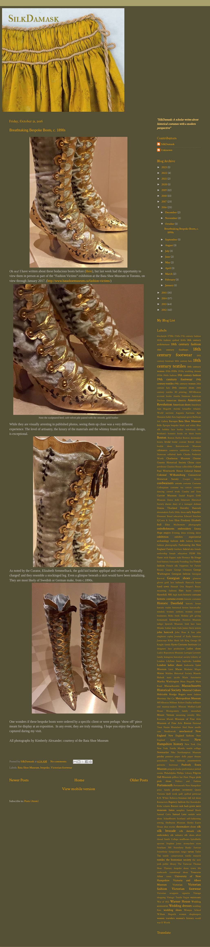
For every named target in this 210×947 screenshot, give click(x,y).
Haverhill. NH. (164, 594)
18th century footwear (179, 352)
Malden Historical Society (178, 673)
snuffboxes (184, 839)
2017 (164, 201)
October (170, 224)
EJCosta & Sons (165, 520)
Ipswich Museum (174, 623)
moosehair (196, 710)
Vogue (186, 897)
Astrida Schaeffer (182, 408)
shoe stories (169, 826)
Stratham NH (164, 847)
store (198, 843)
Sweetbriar (162, 851)
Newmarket (163, 752)
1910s (168, 371)
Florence (186, 557)
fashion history (193, 541)
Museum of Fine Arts (188, 719)
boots (198, 433)
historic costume (192, 594)
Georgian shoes (178, 578)
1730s (171, 336)
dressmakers (162, 512)
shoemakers (182, 827)
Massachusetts (171, 686)
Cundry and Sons (191, 491)
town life (196, 868)
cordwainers (165, 483)
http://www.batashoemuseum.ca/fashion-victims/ (78, 281)
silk (199, 827)
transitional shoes (178, 872)
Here (89, 271)
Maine (160, 673)
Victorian (177, 885)
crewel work (173, 491)
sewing (160, 822)
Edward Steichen (192, 516)
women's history (185, 918)
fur (191, 565)
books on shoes (185, 433)
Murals (170, 719)
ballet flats (171, 417)
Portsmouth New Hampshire (187, 785)
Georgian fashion (181, 574)
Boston (161, 437)
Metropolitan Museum (188, 698)
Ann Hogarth (164, 408)
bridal (167, 442)
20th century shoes (183, 388)
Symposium (174, 851)
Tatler (198, 851)
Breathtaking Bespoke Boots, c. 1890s (37, 130)
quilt (180, 793)
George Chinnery (183, 569)
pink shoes (164, 781)
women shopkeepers (190, 914)
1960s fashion (170, 375)
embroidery (184, 528)
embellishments (165, 528)
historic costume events (170, 599)
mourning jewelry (185, 715)
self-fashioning (194, 818)
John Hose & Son (185, 632)
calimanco (162, 450)
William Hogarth (166, 914)
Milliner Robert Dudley (180, 702)
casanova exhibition (179, 450)
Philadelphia (170, 773)
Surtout (197, 847)
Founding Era (186, 561)
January (169, 285)
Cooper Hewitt (192, 479)
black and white (188, 425)
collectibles (187, 466)
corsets (178, 483)
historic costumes (192, 599)
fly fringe (196, 557)
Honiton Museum (191, 619)
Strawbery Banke (182, 847)
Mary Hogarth (187, 681)
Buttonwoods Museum (188, 446)
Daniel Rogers (186, 495)
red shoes (196, 798)
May (168, 262)
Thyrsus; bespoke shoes (176, 868)
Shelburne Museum (175, 822)
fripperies (183, 565)
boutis (160, 441)
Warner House (180, 901)
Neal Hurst (187, 727)
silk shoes (189, 835)
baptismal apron (184, 417)
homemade (162, 619)
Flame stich (162, 557)
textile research (193, 855)
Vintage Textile (174, 897)
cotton (188, 487)
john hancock (165, 632)
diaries (168, 504)
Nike (173, 752)
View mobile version (78, 789)
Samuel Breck (194, 810)
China (191, 462)
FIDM (192, 553)
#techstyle (162, 336)
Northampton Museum (189, 752)
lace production (176, 648)
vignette (186, 893)
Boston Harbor (175, 437)
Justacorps (162, 640)
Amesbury (196, 404)
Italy (179, 628)
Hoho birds (173, 615)
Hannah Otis (177, 586)
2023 (164, 167)
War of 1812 (163, 901)
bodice (180, 429)
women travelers (166, 918)
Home (79, 780)
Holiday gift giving (191, 615)
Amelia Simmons (181, 396)
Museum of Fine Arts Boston (174, 723)
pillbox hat (177, 777)
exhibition (162, 537)
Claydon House (174, 466)
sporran (160, 843)
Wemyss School (192, 910)
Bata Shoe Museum (28, 767)
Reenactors (162, 802)
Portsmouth (165, 785)
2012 (164, 310)
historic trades (164, 607)
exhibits (179, 537)
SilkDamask (33, 18)
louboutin (188, 665)
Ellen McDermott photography (183, 524)
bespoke (45, 767)
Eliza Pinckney (182, 520)
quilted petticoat (192, 793)
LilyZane (170, 661)
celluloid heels (174, 454)
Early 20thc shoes (177, 512)
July (167, 251)
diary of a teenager (182, 504)
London (197, 661)
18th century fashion (186, 344)
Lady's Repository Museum (170, 652)
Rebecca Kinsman (178, 798)
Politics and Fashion (188, 781)
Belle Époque (163, 425)
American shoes (182, 404)
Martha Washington (168, 681)
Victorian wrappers (167, 893)
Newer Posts (19, 780)
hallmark (180, 582)
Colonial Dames (192, 471)
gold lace (169, 582)
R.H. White (163, 798)
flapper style (175, 557)
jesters (198, 628)
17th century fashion (191, 336)
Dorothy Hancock (190, 508)
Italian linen (171, 628)
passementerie (194, 760)
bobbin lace (168, 429)
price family (163, 789)
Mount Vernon (165, 715)
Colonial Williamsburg (171, 475)
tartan (191, 851)
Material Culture (191, 690)
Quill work (171, 793)
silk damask (186, 831)
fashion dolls (177, 541)
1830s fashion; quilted (168, 340)
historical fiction (180, 607)
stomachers (188, 843)
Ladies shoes (194, 648)
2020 (164, 184)
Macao (178, 669)
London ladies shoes (169, 665)
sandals (191, 814)
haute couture (193, 590)
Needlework (170, 731)
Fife (199, 553)
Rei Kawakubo (193, 802)
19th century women (185, 383)
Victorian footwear (61, 767)
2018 (164, 196)
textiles (161, 860)
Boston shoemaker (192, 437)
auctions (170, 412)
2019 (164, 190)
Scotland (181, 818)
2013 (164, 304)
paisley (160, 756)
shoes (193, 827)
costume (187, 483)
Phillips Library (184, 773)
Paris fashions (177, 760)
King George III (193, 640)
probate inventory (182, 790)
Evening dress (179, 532)
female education (178, 553)
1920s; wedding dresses (189, 371)
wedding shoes (173, 910)
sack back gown (187, 806)
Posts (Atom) (31, 801)
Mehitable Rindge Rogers (171, 694)
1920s (174, 371)
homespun (174, 620)
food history (163, 561)
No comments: (58, 761)
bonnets (171, 433)
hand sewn (163, 586)
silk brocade (166, 831)
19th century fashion (189, 375)
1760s (177, 336)
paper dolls (180, 756)
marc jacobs (173, 677)
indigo (160, 623)
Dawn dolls (173, 499)
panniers (169, 756)
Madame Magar (192, 669)
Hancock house (193, 582)
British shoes (194, 441)
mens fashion (194, 694)
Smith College (171, 839)
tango (184, 851)
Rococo (174, 806)
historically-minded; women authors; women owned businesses (179, 611)
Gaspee (168, 569)
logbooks (186, 661)
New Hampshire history (179, 741)
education (178, 516)
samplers (180, 810)
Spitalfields (195, 839)
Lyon (170, 669)
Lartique (188, 652)
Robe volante (163, 806)
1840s (183, 340)
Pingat (192, 777)
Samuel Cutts (164, 814)
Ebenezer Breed (164, 516)
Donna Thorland (167, 508)
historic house (193, 603)
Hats (181, 590)
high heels (178, 594)
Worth (167, 922)
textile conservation (173, 855)
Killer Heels (173, 640)
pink (198, 777)
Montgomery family (177, 710)
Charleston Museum (178, 458)
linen (178, 661)
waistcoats (195, 897)
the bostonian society (178, 860)
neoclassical (185, 731)
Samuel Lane (179, 814)
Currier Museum (167, 495)
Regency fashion (177, 802)
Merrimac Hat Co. (166, 698)
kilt (182, 640)
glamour (197, 578)
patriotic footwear (167, 764)
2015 (164, 293)
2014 (164, 298)
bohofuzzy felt (193, 429)
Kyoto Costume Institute (184, 644)
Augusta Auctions (185, 412)
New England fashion (181, 735)
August (169, 245)
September (171, 239)
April (168, 268)
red (189, 798)
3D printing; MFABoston (188, 392)
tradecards (162, 872)
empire (167, 533)
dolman (197, 504)
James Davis (188, 628)
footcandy (174, 561)
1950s (159, 375)
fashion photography (167, 545)
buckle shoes (164, 446)
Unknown (166, 150)
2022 (164, 173)
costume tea (176, 487)
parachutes (162, 760)
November (171, 218)
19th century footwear (174, 379)
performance (188, 769)
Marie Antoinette (191, 677)
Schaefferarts (170, 818)
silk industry (176, 835)
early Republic (193, 512)
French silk (172, 565)
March (169, 274)
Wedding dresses (180, 905)
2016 (164, 207)
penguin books (174, 769)
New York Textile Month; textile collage (179, 748)
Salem (172, 810)
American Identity (176, 400)
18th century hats (183, 361)
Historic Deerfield (170, 603)
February (170, 279)
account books (164, 396)
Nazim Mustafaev (172, 727)
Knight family (163, 644)
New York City (193, 744)
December (171, 212)
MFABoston (163, 702)
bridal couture (179, 441)
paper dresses (194, 756)
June (168, 257)
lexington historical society (177, 657)
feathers (178, 549)
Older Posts (139, 780)
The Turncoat (185, 863)
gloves (160, 582)
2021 (164, 179)
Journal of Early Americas (187, 636)
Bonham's (161, 433)
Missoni (182, 706)
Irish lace (190, 623)
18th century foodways (172, 350)
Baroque (173, 421)
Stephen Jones (173, 843)
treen (168, 876)
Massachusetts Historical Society (179, 687)
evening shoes (194, 532)
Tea (159, 856)
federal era (188, 549)
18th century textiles (179, 363)
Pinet (185, 777)
